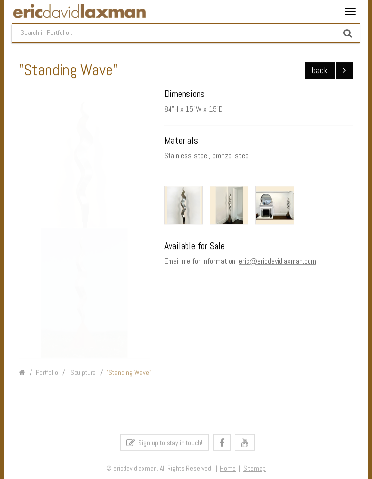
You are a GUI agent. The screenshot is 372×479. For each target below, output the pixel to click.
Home (228, 470)
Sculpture (82, 374)
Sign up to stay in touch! (164, 444)
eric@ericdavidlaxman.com (277, 261)
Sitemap (254, 470)
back (320, 70)
